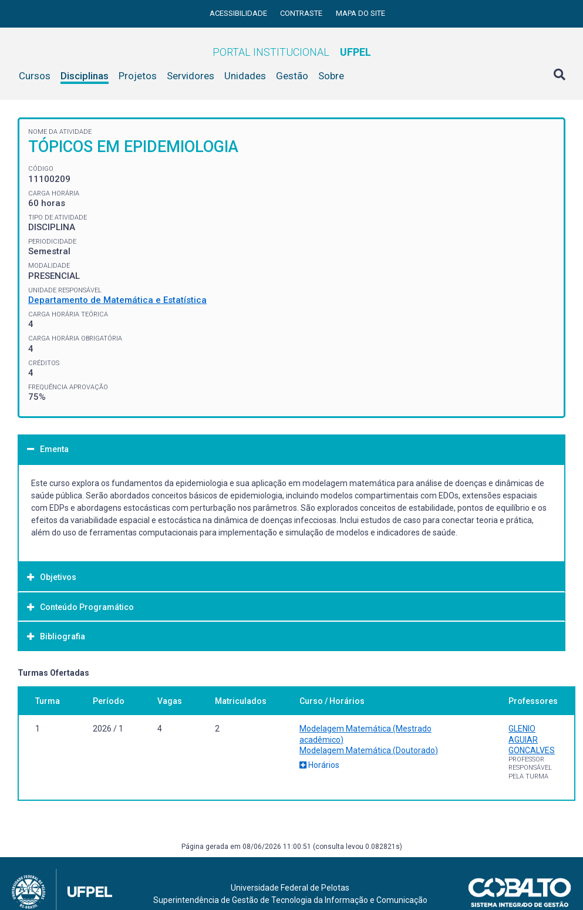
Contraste (302, 13)
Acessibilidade (239, 13)
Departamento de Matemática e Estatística (117, 300)
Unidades (245, 76)
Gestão (292, 76)
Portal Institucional (292, 52)
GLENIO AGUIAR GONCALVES (531, 739)
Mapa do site (360, 13)
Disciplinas (84, 76)
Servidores (190, 76)
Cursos (34, 76)
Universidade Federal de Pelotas (290, 887)
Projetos (138, 76)
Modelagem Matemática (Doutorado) (368, 750)
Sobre (331, 76)
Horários (319, 765)
